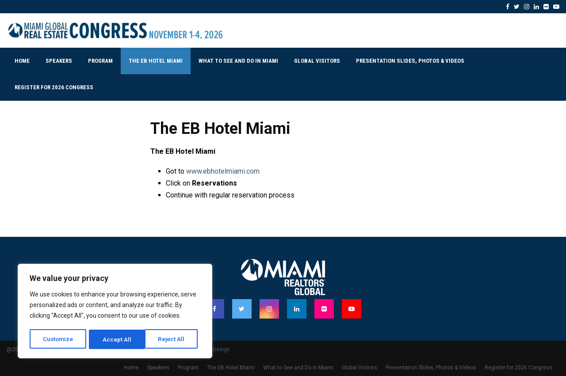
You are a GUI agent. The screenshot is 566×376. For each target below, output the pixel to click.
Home (22, 60)
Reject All (116, 339)
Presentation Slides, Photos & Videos (410, 60)
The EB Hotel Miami (156, 60)
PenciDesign (214, 349)
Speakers (59, 60)
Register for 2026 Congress (54, 87)
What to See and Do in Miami (238, 60)
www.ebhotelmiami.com (223, 171)
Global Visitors (317, 60)
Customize (58, 339)
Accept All (173, 339)
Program (100, 60)
